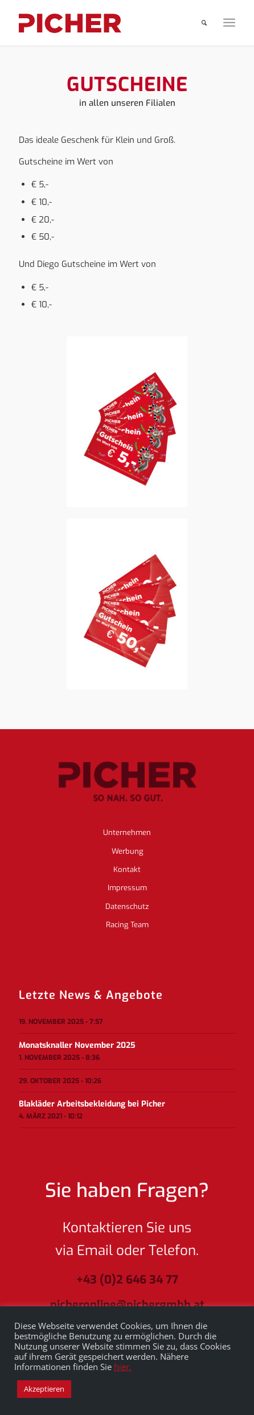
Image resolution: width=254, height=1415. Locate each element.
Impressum (127, 887)
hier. (123, 1366)
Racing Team (127, 924)
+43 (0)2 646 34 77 (127, 1280)
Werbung (127, 851)
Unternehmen (127, 832)
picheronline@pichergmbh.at (127, 1305)
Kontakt (127, 869)
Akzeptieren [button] (44, 1389)
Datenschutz (127, 906)
